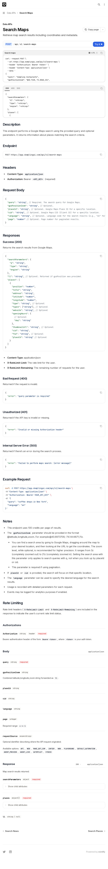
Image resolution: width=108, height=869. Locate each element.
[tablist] (51, 88)
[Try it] (98, 44)
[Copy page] (91, 29)
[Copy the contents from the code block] (101, 53)
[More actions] (104, 4)
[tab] (7, 88)
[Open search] (99, 4)
